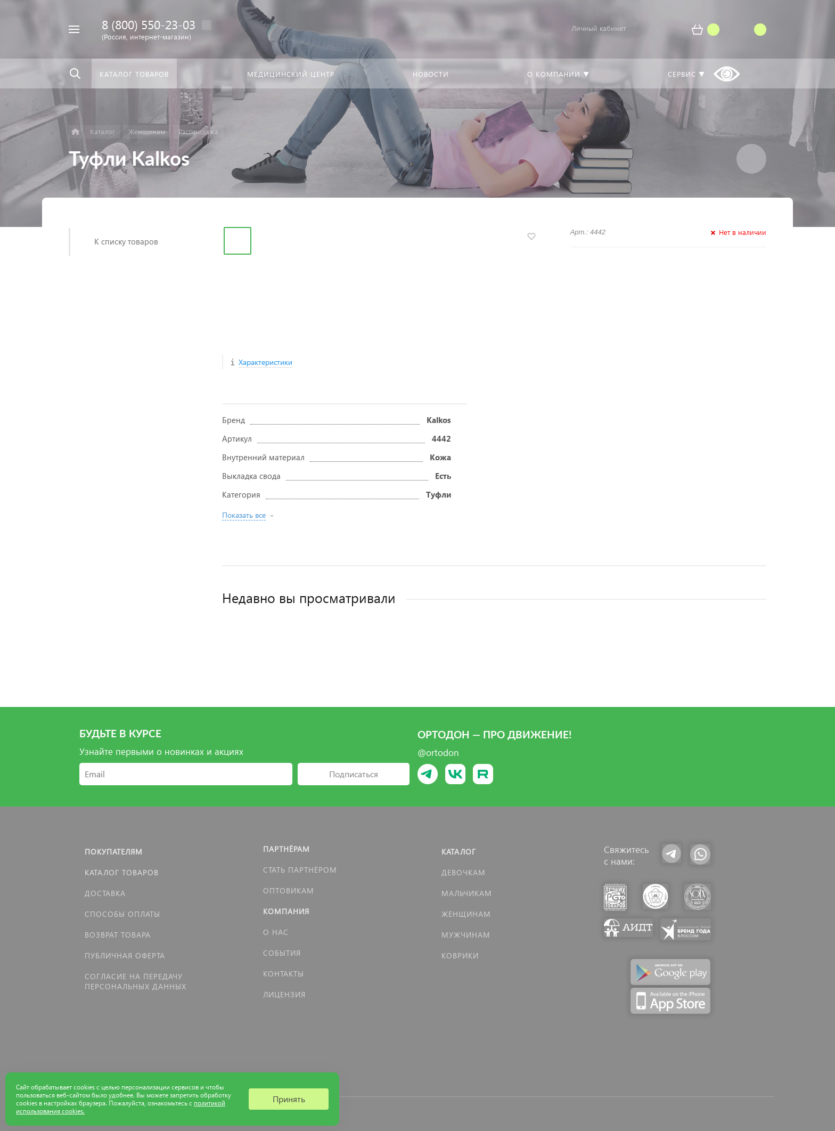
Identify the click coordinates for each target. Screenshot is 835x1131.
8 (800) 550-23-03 (148, 24)
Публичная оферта (125, 955)
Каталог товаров (122, 872)
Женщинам (466, 914)
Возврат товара (118, 935)
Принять (289, 1098)
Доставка (105, 893)
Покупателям (114, 852)
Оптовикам (288, 890)
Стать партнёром (300, 870)
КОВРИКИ (460, 955)
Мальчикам (466, 893)
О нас (276, 932)
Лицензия (284, 994)
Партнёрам (286, 849)
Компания (286, 911)
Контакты (283, 974)
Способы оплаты (122, 914)
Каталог (458, 852)
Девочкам (463, 872)
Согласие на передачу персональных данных (135, 981)
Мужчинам (465, 935)
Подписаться (353, 773)
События (282, 953)
